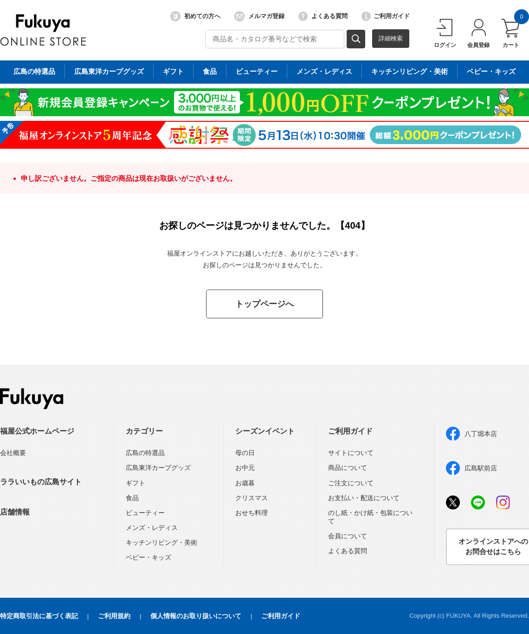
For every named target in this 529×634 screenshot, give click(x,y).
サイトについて (351, 452)
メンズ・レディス (152, 527)
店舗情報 (15, 512)
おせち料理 (251, 512)
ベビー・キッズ (148, 557)
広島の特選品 (145, 452)
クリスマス (251, 498)
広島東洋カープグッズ (158, 467)
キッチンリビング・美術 (161, 542)
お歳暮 (245, 483)
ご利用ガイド (385, 16)
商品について (347, 467)
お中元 (245, 467)
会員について (347, 536)
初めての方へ (195, 16)
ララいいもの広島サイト (41, 482)
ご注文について (351, 483)
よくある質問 (323, 16)
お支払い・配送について (364, 498)
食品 (132, 498)
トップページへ (264, 304)
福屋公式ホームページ (37, 431)
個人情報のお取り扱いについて (195, 616)
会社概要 (13, 452)
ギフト (135, 483)
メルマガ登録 (259, 16)
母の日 (245, 452)
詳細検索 (391, 38)
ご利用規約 (114, 616)
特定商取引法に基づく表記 (39, 616)
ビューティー (145, 512)
